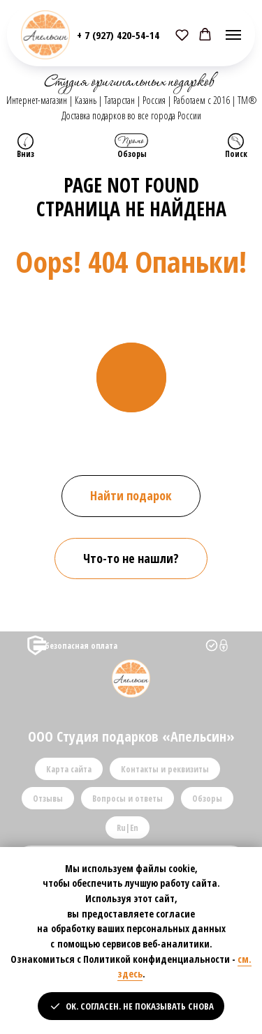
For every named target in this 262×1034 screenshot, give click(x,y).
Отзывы (48, 798)
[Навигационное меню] (233, 35)
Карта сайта (69, 769)
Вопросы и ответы (127, 798)
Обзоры (207, 798)
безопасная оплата (81, 646)
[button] (182, 34)
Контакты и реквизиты (165, 769)
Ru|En (127, 828)
